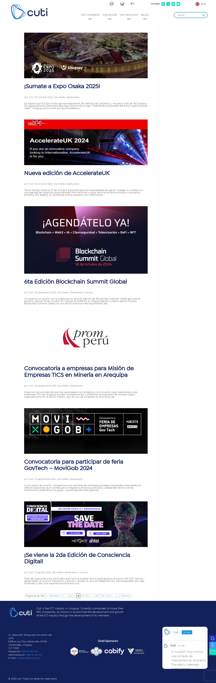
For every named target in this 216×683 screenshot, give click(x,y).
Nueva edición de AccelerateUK (67, 173)
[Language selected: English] (201, 4)
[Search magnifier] (203, 15)
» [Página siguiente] (117, 595)
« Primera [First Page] (52, 595)
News (145, 14)
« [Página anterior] (61, 595)
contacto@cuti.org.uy (28, 658)
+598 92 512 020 (29, 651)
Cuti (31, 97)
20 (97, 595)
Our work (109, 14)
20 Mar (181, 645)
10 (87, 595)
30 (102, 595)
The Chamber (90, 14)
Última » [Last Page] (126, 595)
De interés (59, 97)
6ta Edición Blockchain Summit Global (75, 282)
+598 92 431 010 (34, 655)
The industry (129, 14)
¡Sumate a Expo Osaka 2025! (62, 86)
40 (108, 595)
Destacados (72, 97)
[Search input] (189, 15)
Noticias (88, 292)
